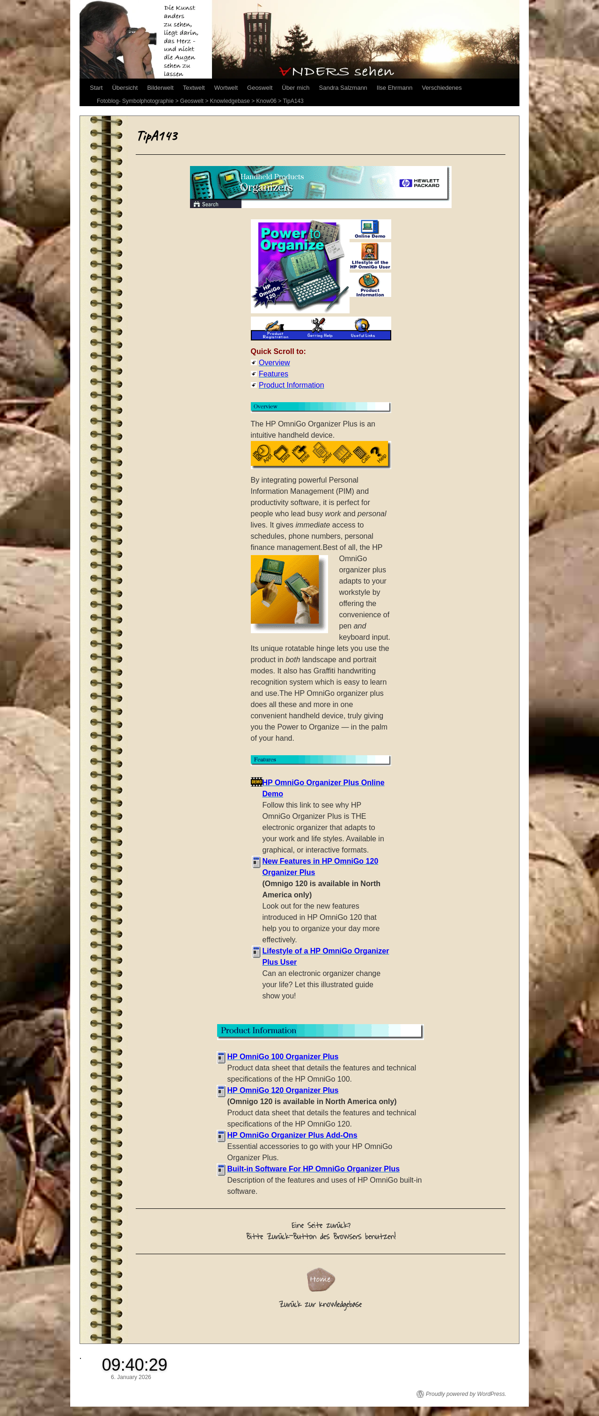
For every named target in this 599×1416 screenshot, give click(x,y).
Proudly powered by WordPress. (466, 1394)
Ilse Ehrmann (395, 87)
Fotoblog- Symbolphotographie (135, 101)
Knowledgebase (230, 101)
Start (96, 87)
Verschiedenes (441, 87)
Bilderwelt (160, 87)
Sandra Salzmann (343, 87)
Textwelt (194, 87)
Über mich (295, 87)
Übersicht (125, 87)
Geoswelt (259, 87)
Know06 (266, 101)
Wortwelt (226, 87)
